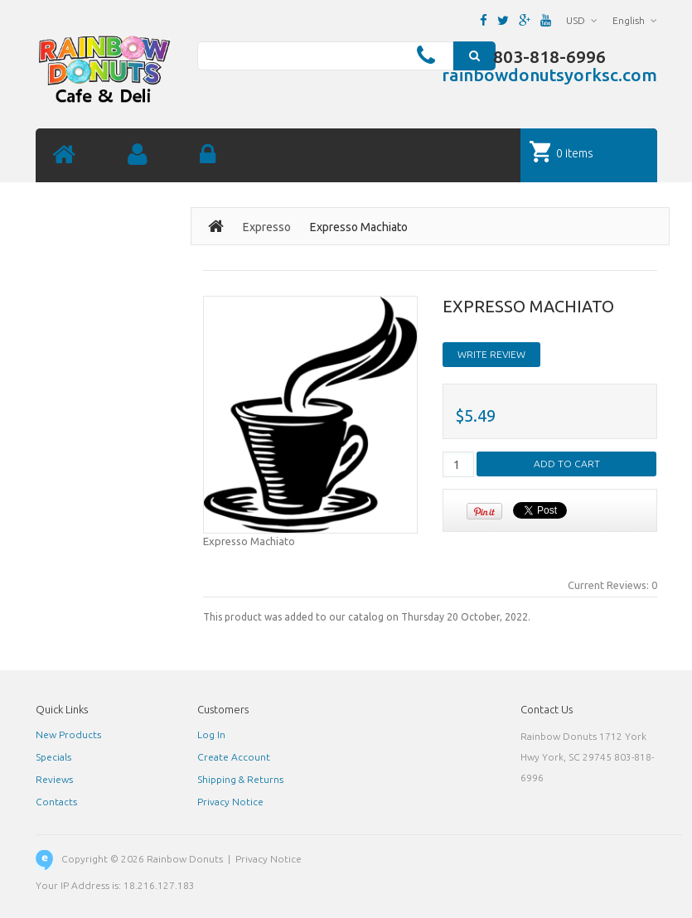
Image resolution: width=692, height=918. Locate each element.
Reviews (54, 779)
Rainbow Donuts (185, 858)
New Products (68, 734)
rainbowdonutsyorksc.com (549, 75)
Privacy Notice (230, 801)
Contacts (56, 801)
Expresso (267, 227)
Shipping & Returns (240, 779)
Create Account (233, 756)
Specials (53, 756)
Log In (211, 734)
